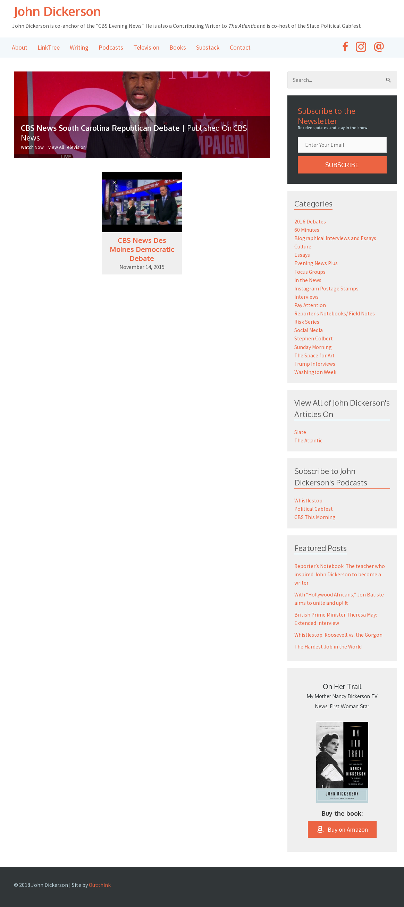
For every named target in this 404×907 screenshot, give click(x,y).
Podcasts (111, 48)
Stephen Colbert (314, 339)
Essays (302, 256)
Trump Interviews (315, 364)
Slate (300, 432)
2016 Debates (310, 222)
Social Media (308, 331)
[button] (342, 166)
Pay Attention (311, 306)
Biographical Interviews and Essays (335, 239)
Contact (240, 48)
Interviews (306, 297)
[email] (342, 146)
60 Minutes (307, 231)
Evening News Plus (316, 264)
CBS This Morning (315, 517)
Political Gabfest (314, 509)
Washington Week (315, 372)
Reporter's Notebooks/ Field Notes (336, 314)
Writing (79, 48)
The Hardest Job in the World (329, 646)
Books (177, 48)
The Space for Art (315, 356)
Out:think (100, 884)
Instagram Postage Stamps (327, 289)
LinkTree (48, 48)
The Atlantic (309, 441)
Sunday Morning (313, 347)
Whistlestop (309, 501)
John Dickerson (64, 11)
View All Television (67, 148)
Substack (208, 48)
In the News (308, 281)
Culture (303, 247)
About (19, 48)
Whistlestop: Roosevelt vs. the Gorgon (340, 634)
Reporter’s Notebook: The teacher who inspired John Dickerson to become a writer (340, 574)
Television (146, 48)
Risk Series (307, 322)
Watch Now (32, 148)
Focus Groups (310, 272)
